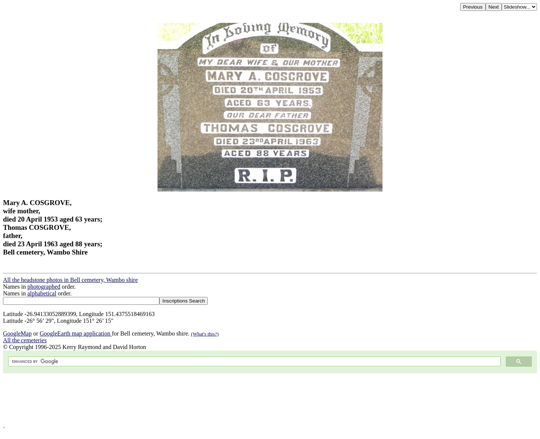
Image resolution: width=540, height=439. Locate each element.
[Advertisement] (228, 399)
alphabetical (41, 293)
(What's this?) (205, 334)
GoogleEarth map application (76, 333)
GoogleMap (17, 333)
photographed (43, 286)
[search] (253, 361)
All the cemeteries (24, 340)
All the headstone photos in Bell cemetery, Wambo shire (70, 280)
